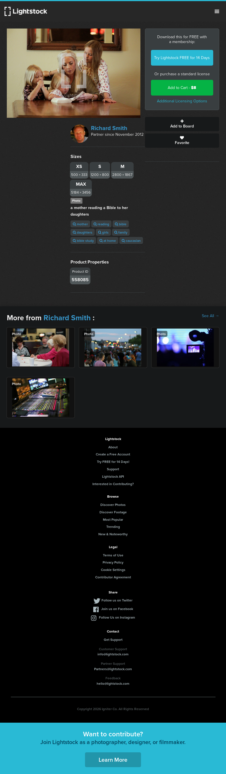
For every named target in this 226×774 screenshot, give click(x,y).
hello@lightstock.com (113, 683)
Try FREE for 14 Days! (113, 461)
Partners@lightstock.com (113, 668)
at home (107, 240)
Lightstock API (113, 476)
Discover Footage (113, 512)
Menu (216, 11)
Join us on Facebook (117, 608)
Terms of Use (113, 555)
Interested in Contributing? (113, 483)
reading (101, 224)
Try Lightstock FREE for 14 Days (182, 58)
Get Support (113, 639)
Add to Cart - (182, 88)
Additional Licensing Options (182, 101)
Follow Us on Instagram (117, 617)
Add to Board (182, 124)
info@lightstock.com (113, 654)
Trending (113, 526)
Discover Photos (113, 504)
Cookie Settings (113, 569)
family (120, 232)
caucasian (131, 240)
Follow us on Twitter (116, 600)
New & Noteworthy (113, 534)
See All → (210, 316)
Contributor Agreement (113, 577)
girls (103, 232)
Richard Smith (109, 128)
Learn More (113, 759)
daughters (82, 232)
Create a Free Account (113, 454)
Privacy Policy (113, 562)
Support (113, 469)
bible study (83, 240)
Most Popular (113, 519)
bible (121, 224)
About (113, 447)
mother (80, 224)
